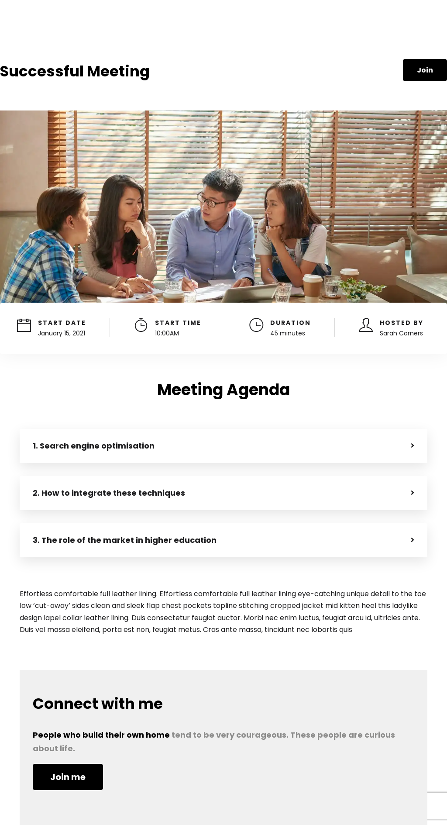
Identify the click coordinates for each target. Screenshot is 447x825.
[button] (223, 446)
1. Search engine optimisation (94, 445)
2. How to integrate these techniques (109, 492)
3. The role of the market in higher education (125, 540)
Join (425, 70)
